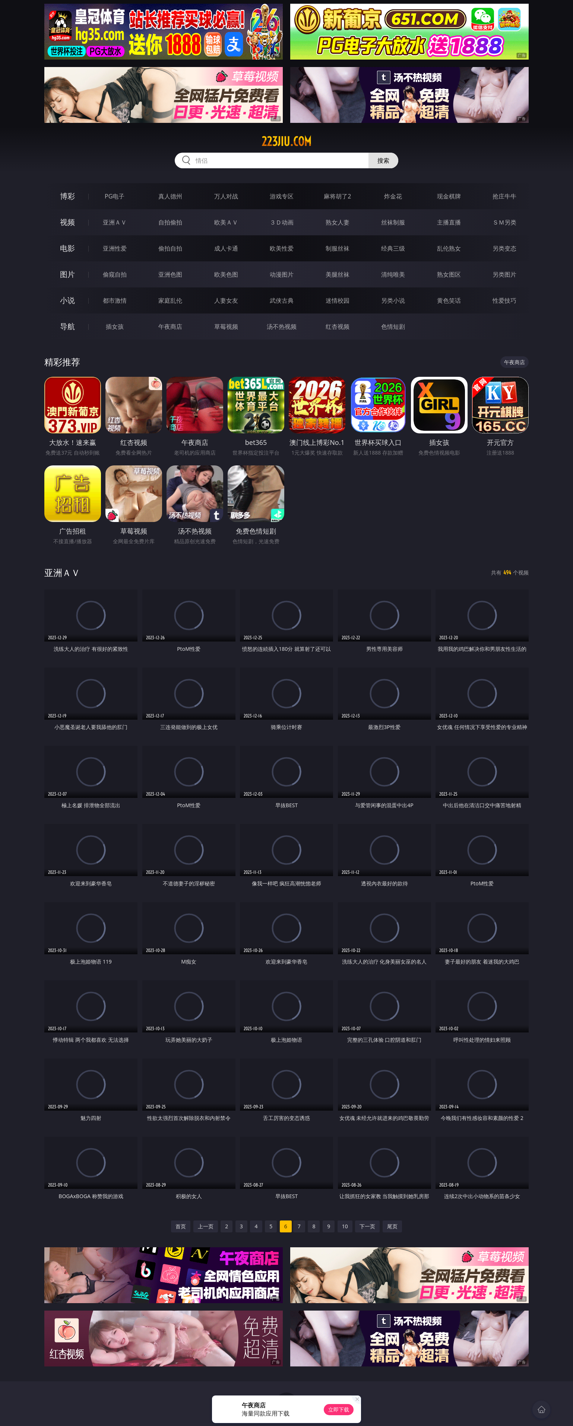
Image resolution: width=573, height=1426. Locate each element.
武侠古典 (282, 300)
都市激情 (115, 300)
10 (345, 1226)
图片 (67, 274)
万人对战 (226, 196)
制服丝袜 (337, 248)
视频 (67, 222)
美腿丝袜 (337, 274)
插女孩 (115, 326)
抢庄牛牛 (504, 196)
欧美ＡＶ (226, 222)
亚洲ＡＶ (115, 222)
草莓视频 (226, 326)
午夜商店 (170, 326)
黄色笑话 (449, 300)
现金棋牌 (449, 196)
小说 (67, 300)
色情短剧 (393, 326)
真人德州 (170, 196)
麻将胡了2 (337, 196)
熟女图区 (449, 274)
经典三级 (393, 248)
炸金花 (393, 196)
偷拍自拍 (170, 248)
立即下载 (338, 1409)
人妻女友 (226, 300)
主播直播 (449, 222)
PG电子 (114, 196)
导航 (67, 326)
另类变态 (504, 248)
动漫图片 (282, 274)
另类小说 (393, 300)
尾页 (392, 1226)
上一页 (205, 1226)
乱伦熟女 (449, 248)
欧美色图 (226, 274)
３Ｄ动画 (282, 222)
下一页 (367, 1226)
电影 (67, 248)
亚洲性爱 (115, 248)
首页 (180, 1226)
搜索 (383, 160)
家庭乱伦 (170, 300)
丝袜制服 (393, 222)
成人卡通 (226, 248)
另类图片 (504, 274)
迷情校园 (337, 300)
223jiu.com (286, 141)
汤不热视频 (282, 326)
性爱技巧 (504, 300)
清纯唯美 (393, 274)
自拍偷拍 (170, 222)
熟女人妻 (337, 222)
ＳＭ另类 (504, 222)
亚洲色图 (170, 274)
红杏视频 (337, 326)
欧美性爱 (282, 248)
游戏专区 (282, 196)
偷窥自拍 (115, 274)
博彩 (67, 196)
